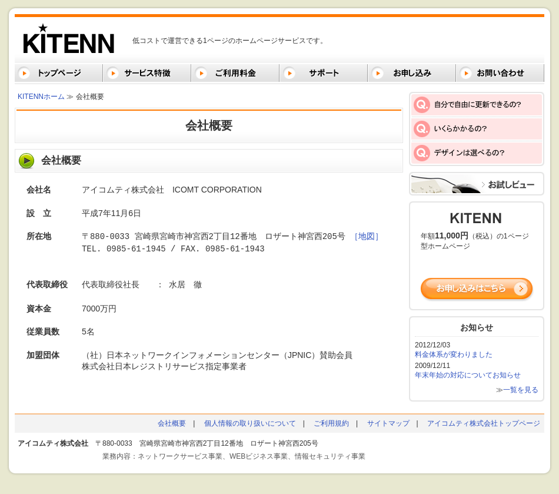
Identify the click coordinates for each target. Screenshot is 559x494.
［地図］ (366, 236)
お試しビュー (476, 183)
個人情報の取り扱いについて (250, 423)
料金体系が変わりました (454, 354)
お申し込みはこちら (478, 289)
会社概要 (172, 423)
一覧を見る (520, 390)
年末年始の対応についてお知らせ (468, 375)
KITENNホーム (41, 96)
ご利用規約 (331, 423)
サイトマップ (388, 423)
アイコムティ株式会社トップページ (483, 423)
